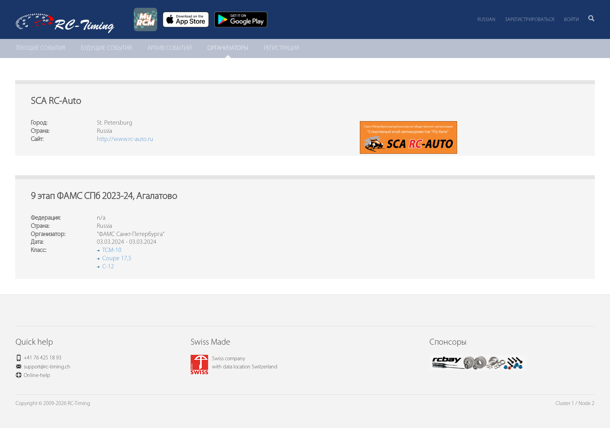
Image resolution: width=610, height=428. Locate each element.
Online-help (37, 376)
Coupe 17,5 (116, 258)
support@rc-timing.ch (47, 367)
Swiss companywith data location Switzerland (234, 363)
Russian (486, 19)
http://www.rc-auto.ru (125, 139)
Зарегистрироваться (529, 19)
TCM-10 (111, 250)
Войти (571, 19)
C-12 (108, 267)
